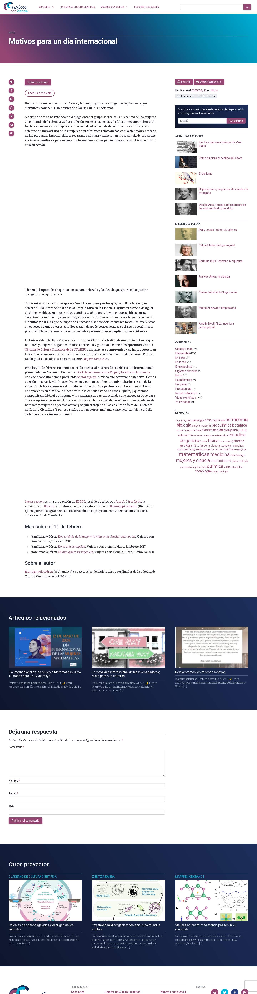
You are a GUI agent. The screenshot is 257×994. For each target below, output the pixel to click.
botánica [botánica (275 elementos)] (239, 425)
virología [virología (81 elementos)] (214, 472)
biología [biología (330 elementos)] (184, 425)
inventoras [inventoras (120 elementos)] (229, 449)
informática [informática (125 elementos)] (184, 449)
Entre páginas (183, 366)
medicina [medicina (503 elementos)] (219, 454)
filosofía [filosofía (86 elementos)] (203, 441)
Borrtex (49, 374)
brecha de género (185, 96)
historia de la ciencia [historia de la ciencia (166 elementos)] (206, 445)
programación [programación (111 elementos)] (187, 467)
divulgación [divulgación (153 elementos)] (231, 430)
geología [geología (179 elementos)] (186, 445)
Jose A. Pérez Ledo (128, 370)
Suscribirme (236, 120)
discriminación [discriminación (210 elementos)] (212, 430)
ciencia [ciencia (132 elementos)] (197, 430)
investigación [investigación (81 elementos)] (240, 449)
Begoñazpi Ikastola (123, 374)
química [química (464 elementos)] (215, 466)
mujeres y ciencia (206, 96)
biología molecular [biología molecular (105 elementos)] (201, 425)
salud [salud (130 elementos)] (227, 467)
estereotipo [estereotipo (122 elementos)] (221, 435)
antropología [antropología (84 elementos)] (181, 420)
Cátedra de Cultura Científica (122, 892)
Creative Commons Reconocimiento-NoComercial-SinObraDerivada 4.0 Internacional (101, 986)
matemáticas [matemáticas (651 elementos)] (194, 454)
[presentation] (211, 147)
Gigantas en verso (186, 371)
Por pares (181, 384)
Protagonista (183, 388)
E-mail (13, 694)
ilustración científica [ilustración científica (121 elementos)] (232, 445)
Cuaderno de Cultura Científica (33, 777)
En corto (180, 357)
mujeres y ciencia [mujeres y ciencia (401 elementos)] (193, 460)
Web (11, 707)
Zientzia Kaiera (103, 777)
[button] (11, 82)
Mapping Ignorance (189, 777)
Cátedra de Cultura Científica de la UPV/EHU (55, 218)
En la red (180, 362)
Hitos (12, 32)
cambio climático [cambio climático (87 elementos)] (184, 430)
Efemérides (182, 353)
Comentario (16, 647)
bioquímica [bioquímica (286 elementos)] (221, 425)
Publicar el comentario (25, 721)
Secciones (77, 892)
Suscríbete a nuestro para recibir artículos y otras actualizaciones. (211, 111)
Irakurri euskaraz (38, 82)
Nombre (14, 681)
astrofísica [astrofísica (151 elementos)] (218, 420)
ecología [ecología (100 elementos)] (242, 430)
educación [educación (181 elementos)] (185, 435)
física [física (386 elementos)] (213, 440)
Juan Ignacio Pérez (39, 440)
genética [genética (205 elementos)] (237, 441)
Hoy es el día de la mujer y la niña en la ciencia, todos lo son (96, 405)
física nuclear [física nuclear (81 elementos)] (225, 441)
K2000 (80, 370)
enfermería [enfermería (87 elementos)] (198, 436)
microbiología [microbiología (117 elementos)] (237, 455)
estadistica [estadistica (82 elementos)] (209, 436)
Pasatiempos (183, 379)
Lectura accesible (39, 93)
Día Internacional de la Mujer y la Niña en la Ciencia (113, 241)
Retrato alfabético (186, 393)
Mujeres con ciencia (173, 892)
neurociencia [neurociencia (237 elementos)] (221, 461)
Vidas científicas (185, 397)
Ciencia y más (183, 349)
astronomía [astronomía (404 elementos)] (237, 419)
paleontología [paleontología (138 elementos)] (240, 461)
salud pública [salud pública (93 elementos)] (237, 467)
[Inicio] (15, 7)
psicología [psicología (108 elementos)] (200, 467)
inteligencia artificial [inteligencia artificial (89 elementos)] (212, 449)
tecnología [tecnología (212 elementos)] (203, 471)
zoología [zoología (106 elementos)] (223, 471)
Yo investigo (182, 402)
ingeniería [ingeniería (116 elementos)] (197, 449)
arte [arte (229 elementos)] (208, 420)
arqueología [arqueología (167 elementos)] (196, 420)
